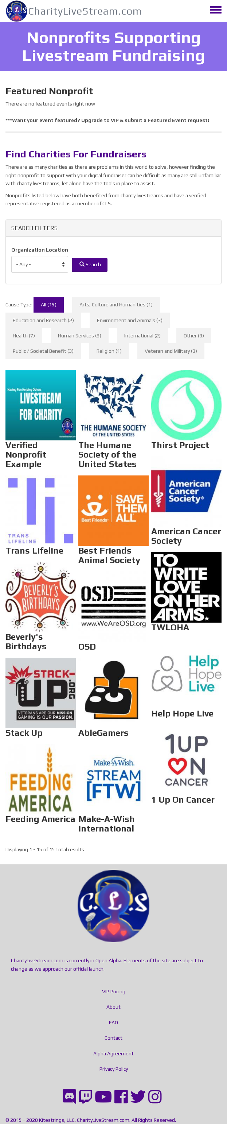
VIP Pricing (113, 991)
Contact (113, 1038)
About (113, 1007)
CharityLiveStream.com (85, 11)
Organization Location (39, 250)
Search (90, 264)
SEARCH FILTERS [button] (34, 228)
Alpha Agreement (113, 1053)
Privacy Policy (113, 1069)
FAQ (113, 1022)
